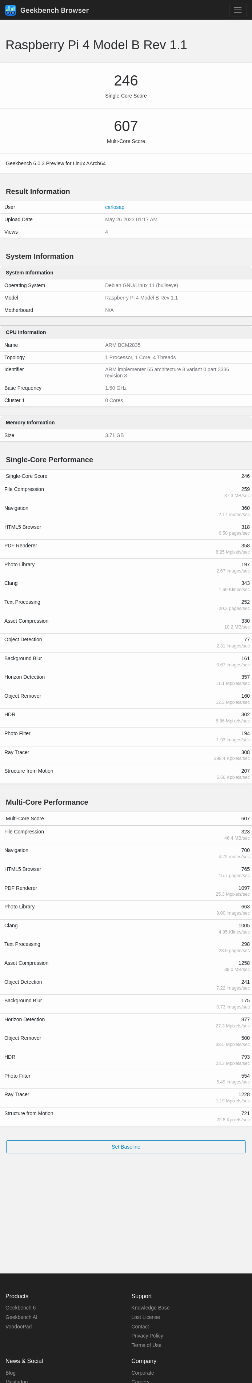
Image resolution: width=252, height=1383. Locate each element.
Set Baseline (126, 1147)
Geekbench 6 (20, 1308)
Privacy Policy (147, 1336)
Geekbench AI (21, 1317)
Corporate (143, 1373)
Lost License (146, 1317)
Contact (140, 1326)
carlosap (114, 207)
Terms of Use (146, 1345)
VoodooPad (18, 1326)
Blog (10, 1373)
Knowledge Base (151, 1308)
